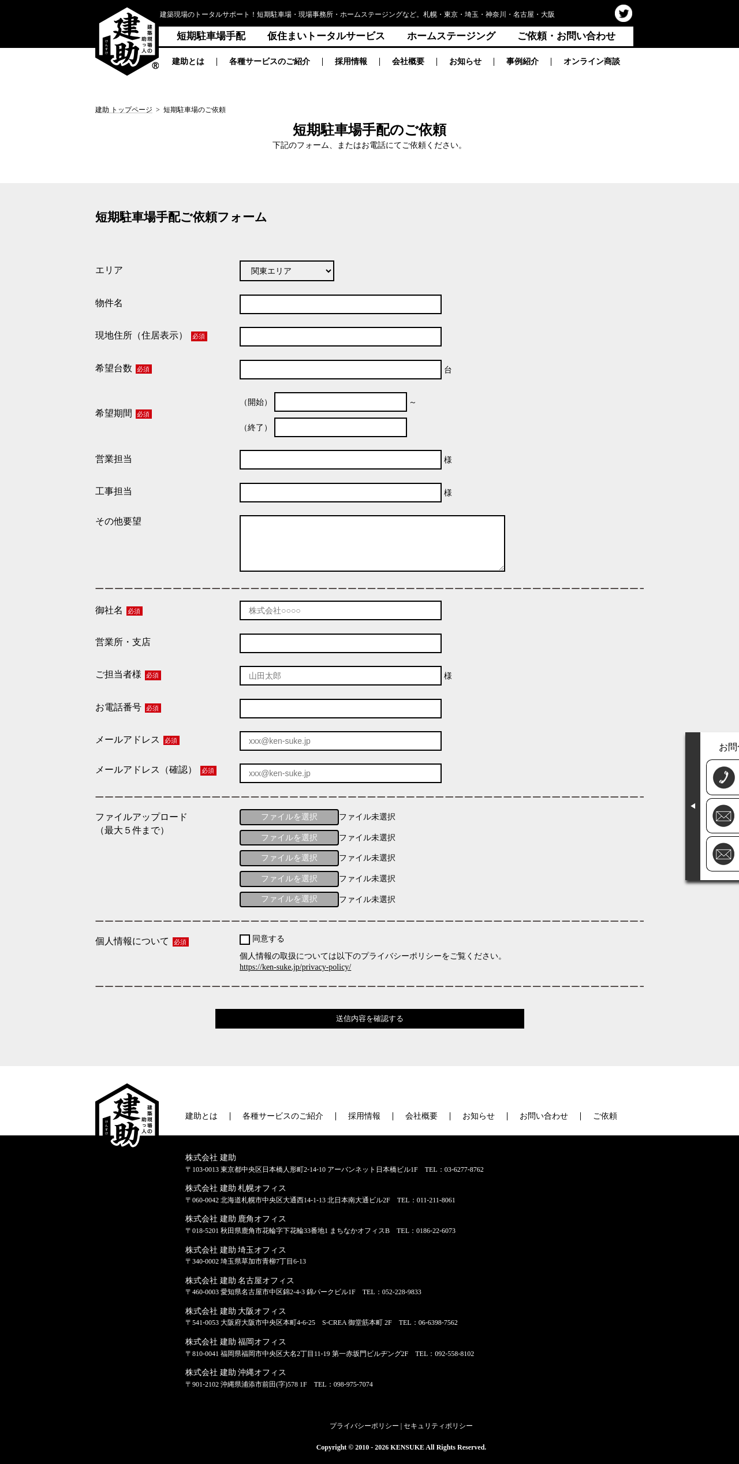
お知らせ (465, 61)
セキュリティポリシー (438, 1426)
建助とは (188, 61)
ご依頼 (605, 1116)
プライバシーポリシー (364, 1426)
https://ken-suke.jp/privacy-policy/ (295, 967)
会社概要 (408, 61)
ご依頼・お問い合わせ (566, 36)
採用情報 (351, 61)
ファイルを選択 (289, 817)
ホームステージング (451, 36)
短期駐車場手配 (211, 36)
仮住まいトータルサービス (326, 36)
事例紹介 (522, 61)
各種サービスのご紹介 (269, 61)
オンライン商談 (591, 61)
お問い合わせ (544, 1116)
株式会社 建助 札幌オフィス (235, 1188)
